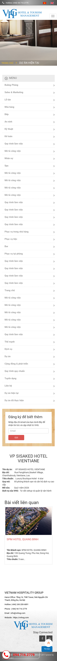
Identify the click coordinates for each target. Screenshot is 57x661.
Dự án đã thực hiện (14, 400)
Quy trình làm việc (14, 143)
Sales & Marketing (14, 92)
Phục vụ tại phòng (14, 253)
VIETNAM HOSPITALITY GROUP (24, 592)
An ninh (8, 121)
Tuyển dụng (10, 378)
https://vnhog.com (21, 617)
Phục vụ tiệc (11, 239)
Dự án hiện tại (12, 393)
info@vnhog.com (18, 613)
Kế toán (8, 136)
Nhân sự (9, 158)
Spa (6, 165)
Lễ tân (8, 99)
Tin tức (47, 649)
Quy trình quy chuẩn (15, 371)
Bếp (7, 114)
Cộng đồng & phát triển (16, 363)
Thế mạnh (10, 341)
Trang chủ (7, 63)
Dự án (7, 356)
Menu (13, 77)
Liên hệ (8, 385)
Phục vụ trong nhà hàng (17, 231)
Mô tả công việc (13, 151)
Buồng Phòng (11, 85)
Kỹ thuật (9, 129)
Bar (6, 246)
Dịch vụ (8, 349)
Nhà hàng (9, 107)
